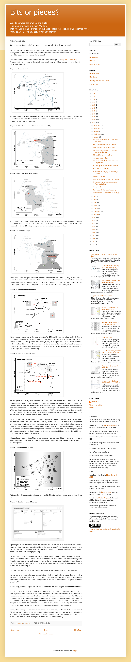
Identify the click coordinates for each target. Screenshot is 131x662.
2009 (94, 230)
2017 (94, 114)
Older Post (77, 630)
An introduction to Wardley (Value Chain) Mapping (110, 266)
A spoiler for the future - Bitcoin (101, 296)
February (97, 211)
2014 (94, 123)
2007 (94, 235)
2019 (94, 108)
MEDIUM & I (93, 57)
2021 (94, 102)
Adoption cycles (107, 337)
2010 (94, 227)
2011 (94, 224)
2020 (94, 105)
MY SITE (92, 61)
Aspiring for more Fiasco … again (104, 144)
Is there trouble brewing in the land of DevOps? (110, 323)
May (95, 202)
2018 (94, 111)
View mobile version (46, 634)
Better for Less (106, 492)
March (96, 208)
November (97, 128)
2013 (94, 218)
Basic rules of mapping (100, 168)
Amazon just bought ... (100, 158)
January (96, 214)
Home (46, 630)
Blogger (74, 651)
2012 (94, 221)
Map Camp (93, 77)
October (96, 131)
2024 (94, 93)
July (95, 196)
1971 (94, 244)
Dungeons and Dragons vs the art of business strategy (105, 151)
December (97, 125)
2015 (94, 120)
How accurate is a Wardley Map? (104, 147)
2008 (94, 232)
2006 (94, 238)
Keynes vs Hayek (99, 176)
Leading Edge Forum (110, 425)
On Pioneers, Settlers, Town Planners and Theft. (111, 281)
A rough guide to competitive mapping (106, 166)
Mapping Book (94, 73)
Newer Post (15, 630)
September (97, 134)
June (95, 199)
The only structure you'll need (99, 81)
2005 (94, 241)
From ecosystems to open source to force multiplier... (105, 183)
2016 (94, 117)
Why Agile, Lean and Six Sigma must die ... (110, 308)
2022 (94, 99)
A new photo (97, 187)
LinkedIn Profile (94, 64)
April (95, 205)
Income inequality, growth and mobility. (106, 179)
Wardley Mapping (104, 498)
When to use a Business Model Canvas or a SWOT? (111, 382)
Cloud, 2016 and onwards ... (102, 155)
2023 (94, 96)
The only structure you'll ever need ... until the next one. (111, 352)
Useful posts (93, 84)
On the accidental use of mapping (104, 190)
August (96, 137)
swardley (95, 402)
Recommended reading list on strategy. (106, 193)
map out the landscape (69, 60)
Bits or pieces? (35, 12)
